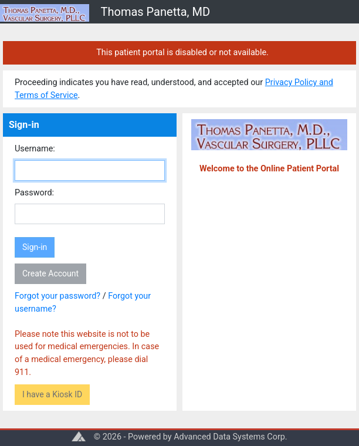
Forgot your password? (57, 296)
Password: (34, 193)
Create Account (50, 273)
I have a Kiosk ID (52, 394)
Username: (35, 149)
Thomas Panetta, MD (156, 12)
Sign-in (34, 247)
